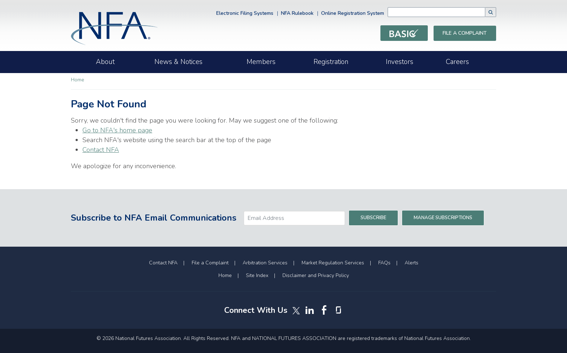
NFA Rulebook (297, 13)
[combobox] (447, 12)
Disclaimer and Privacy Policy (315, 275)
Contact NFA (100, 149)
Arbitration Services (265, 262)
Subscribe (373, 217)
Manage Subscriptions (443, 217)
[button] (490, 12)
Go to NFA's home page (117, 130)
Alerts (411, 262)
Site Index (257, 275)
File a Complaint (465, 33)
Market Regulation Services (333, 262)
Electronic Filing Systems (244, 13)
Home (77, 79)
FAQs (384, 262)
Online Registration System (352, 13)
